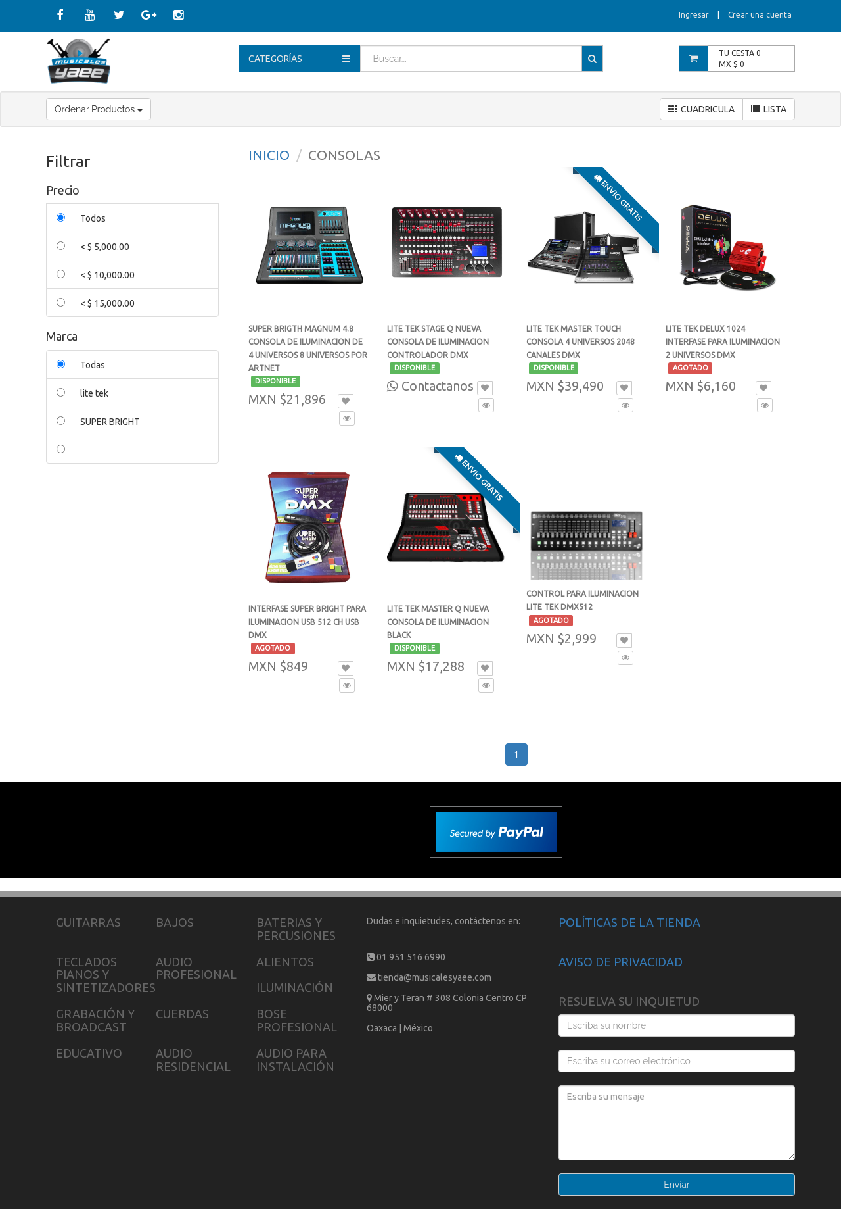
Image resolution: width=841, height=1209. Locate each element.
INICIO (269, 154)
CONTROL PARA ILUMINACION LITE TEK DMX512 (582, 606)
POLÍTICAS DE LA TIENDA (629, 922)
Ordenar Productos (99, 109)
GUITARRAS (88, 922)
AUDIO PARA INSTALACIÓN (295, 1060)
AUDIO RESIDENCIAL (193, 1060)
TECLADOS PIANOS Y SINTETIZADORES (106, 975)
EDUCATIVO (89, 1053)
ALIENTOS (285, 961)
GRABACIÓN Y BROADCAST (95, 1020)
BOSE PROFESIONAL (296, 1020)
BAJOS (175, 922)
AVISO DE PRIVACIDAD (620, 961)
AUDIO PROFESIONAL (196, 968)
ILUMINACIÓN (294, 987)
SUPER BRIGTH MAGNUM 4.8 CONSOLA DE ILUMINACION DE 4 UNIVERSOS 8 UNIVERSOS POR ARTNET (307, 354)
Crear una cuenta (760, 15)
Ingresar (694, 15)
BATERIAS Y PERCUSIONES (296, 929)
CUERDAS (182, 1013)
